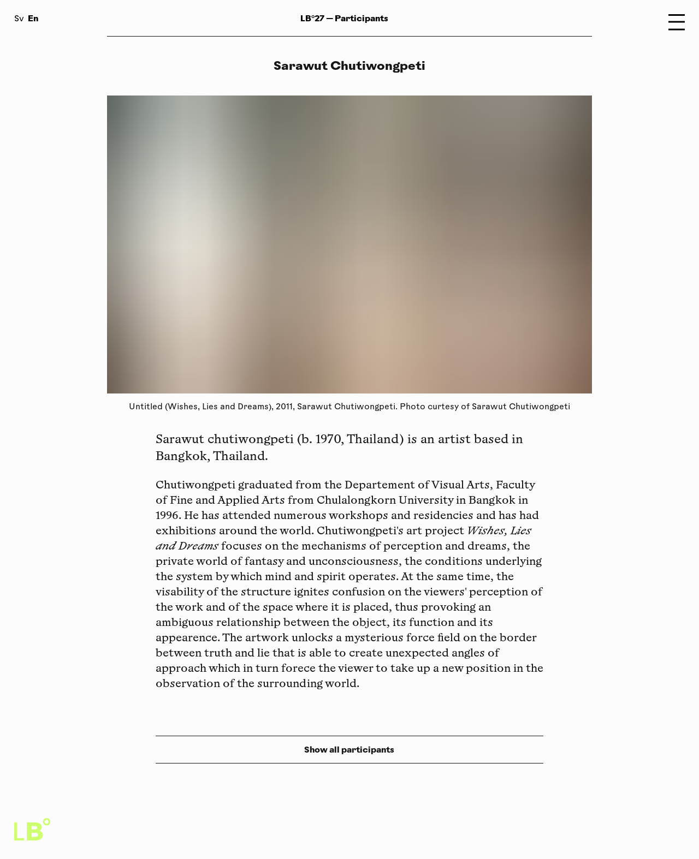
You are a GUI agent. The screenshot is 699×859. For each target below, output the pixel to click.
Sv (19, 19)
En (33, 18)
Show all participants (349, 749)
